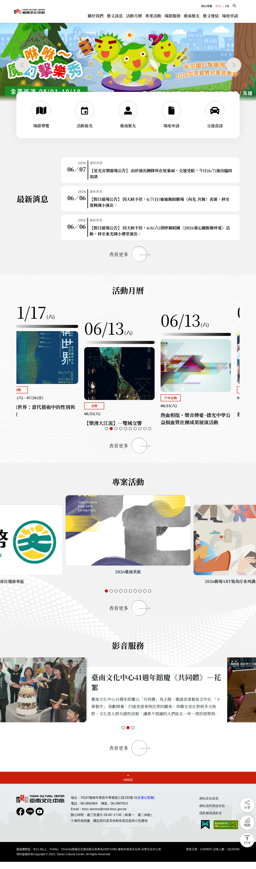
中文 (218, 6)
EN (227, 6)
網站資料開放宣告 (212, 813)
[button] (234, 6)
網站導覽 (206, 6)
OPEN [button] (128, 787)
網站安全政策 (209, 805)
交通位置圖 (145, 805)
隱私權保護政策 (210, 820)
